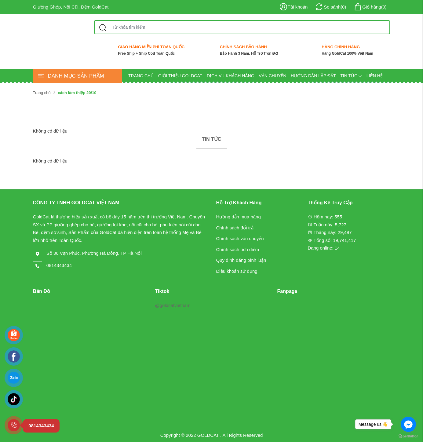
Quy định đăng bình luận (241, 260)
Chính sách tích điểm (237, 249)
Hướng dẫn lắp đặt (313, 75)
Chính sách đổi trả (234, 227)
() (369, 7)
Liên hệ (374, 75)
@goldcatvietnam (172, 305)
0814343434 (52, 265)
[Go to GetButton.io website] (408, 436)
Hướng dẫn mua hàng (238, 216)
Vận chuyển (272, 75)
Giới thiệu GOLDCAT (180, 75)
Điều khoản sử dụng (236, 271)
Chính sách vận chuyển (240, 238)
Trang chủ (141, 75)
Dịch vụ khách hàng (230, 75)
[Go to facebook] (408, 424)
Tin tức (351, 75)
